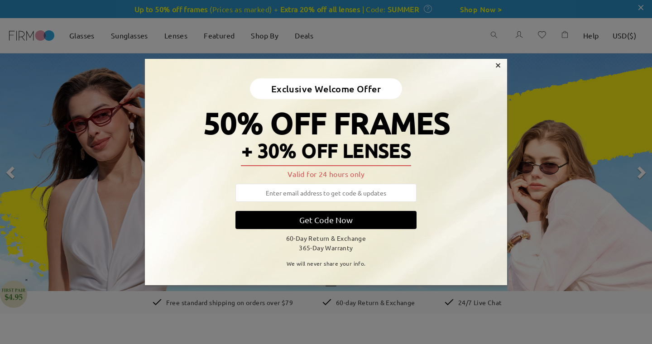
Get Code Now (326, 220)
